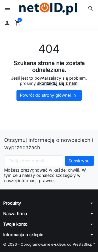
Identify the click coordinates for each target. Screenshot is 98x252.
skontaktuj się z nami (57, 83)
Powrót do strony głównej (49, 95)
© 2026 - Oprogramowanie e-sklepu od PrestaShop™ (49, 244)
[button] (91, 8)
